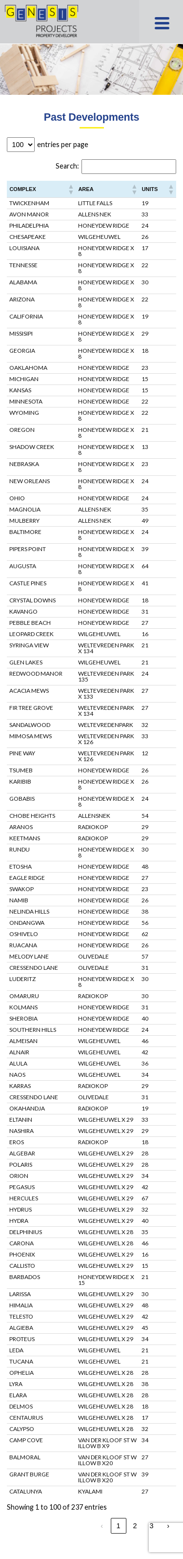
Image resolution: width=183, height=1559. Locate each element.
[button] (70, 189)
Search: (67, 166)
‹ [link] (102, 1526)
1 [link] (119, 1526)
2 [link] (135, 1526)
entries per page (62, 144)
